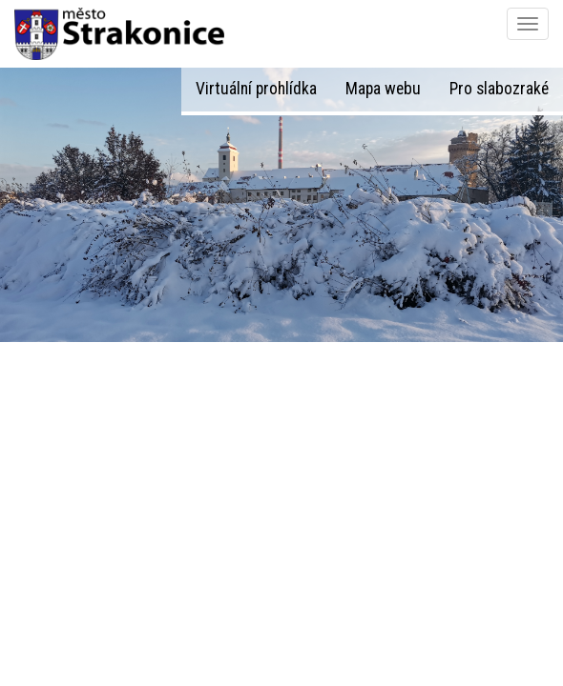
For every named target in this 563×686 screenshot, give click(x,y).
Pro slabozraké (499, 88)
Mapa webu (383, 88)
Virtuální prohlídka (256, 88)
